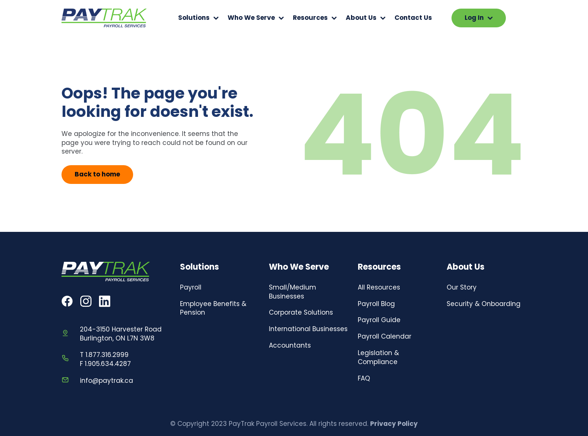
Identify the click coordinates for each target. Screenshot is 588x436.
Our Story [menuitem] (462, 287)
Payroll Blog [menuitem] (376, 303)
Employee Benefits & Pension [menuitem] (213, 308)
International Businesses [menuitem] (308, 328)
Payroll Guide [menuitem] (379, 319)
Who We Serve (251, 18)
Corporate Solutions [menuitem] (301, 312)
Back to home (97, 174)
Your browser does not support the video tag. (530, 18)
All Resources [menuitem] (379, 287)
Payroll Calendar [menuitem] (384, 336)
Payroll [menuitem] (190, 287)
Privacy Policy (394, 423)
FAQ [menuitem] (364, 378)
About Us (361, 18)
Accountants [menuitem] (290, 345)
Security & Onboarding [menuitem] (483, 303)
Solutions (194, 18)
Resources (310, 18)
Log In (479, 17)
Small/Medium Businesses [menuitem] (292, 292)
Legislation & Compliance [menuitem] (378, 357)
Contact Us (413, 18)
